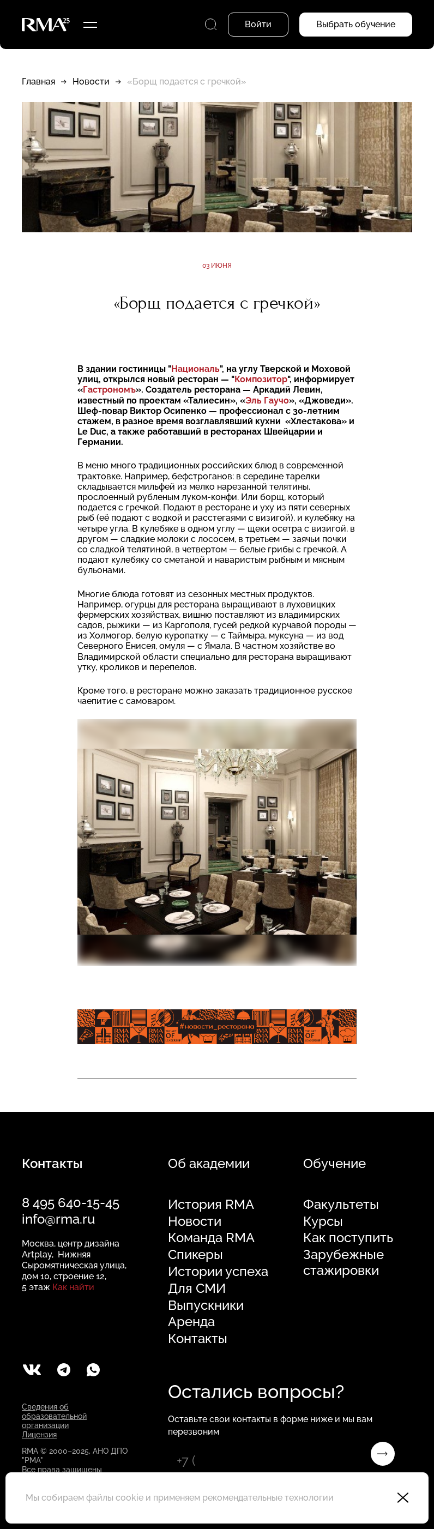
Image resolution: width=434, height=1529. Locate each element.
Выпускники (206, 1305)
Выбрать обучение (355, 24)
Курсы (323, 1221)
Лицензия (39, 1434)
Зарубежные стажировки (343, 1262)
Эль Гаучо (267, 400)
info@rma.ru (58, 1219)
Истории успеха (218, 1271)
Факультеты (341, 1204)
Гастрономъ (109, 389)
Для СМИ (197, 1288)
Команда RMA (211, 1237)
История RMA (211, 1204)
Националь (195, 369)
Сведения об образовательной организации (54, 1416)
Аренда (191, 1321)
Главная (38, 81)
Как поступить (348, 1237)
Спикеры (195, 1254)
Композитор (260, 379)
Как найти (73, 1287)
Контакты (197, 1338)
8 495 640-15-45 (70, 1203)
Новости (91, 81)
